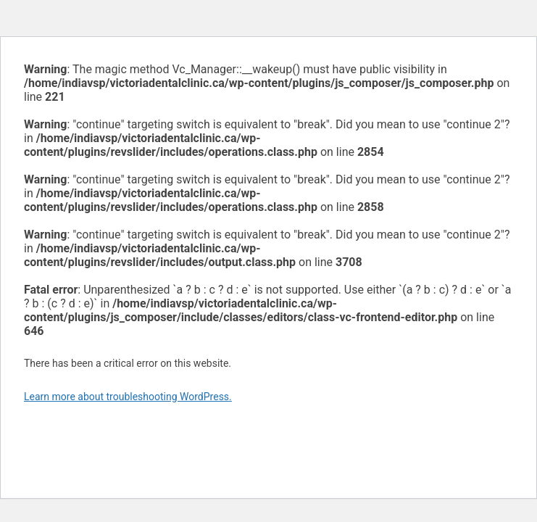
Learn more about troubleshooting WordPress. (128, 396)
